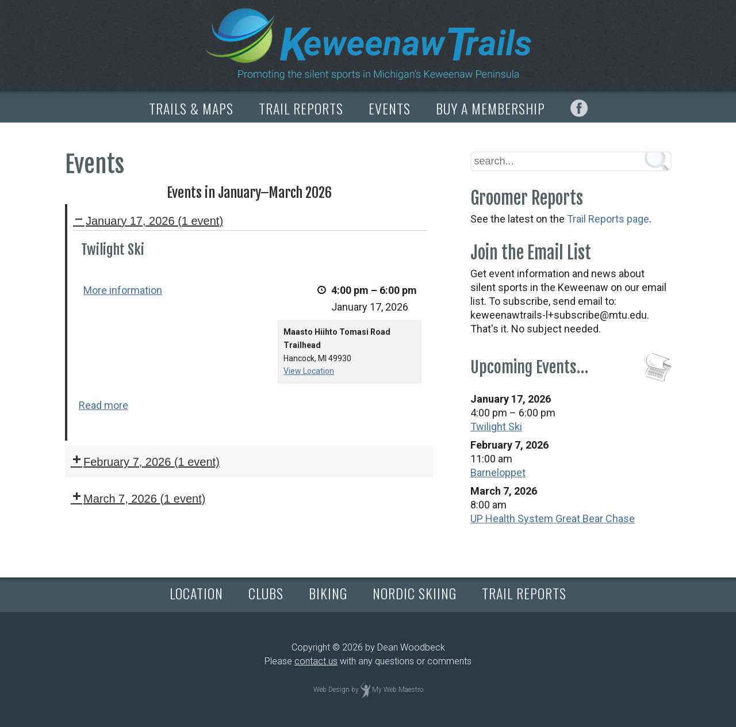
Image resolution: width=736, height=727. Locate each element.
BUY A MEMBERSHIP (490, 108)
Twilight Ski (496, 426)
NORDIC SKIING (415, 593)
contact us (316, 661)
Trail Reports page (608, 219)
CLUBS (265, 593)
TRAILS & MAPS (191, 108)
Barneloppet (498, 472)
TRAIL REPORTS (301, 108)
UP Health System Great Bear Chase (552, 518)
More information (122, 290)
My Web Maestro (397, 690)
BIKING (328, 593)
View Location (308, 371)
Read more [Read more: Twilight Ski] (103, 405)
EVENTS (390, 108)
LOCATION (196, 593)
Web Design (331, 690)
